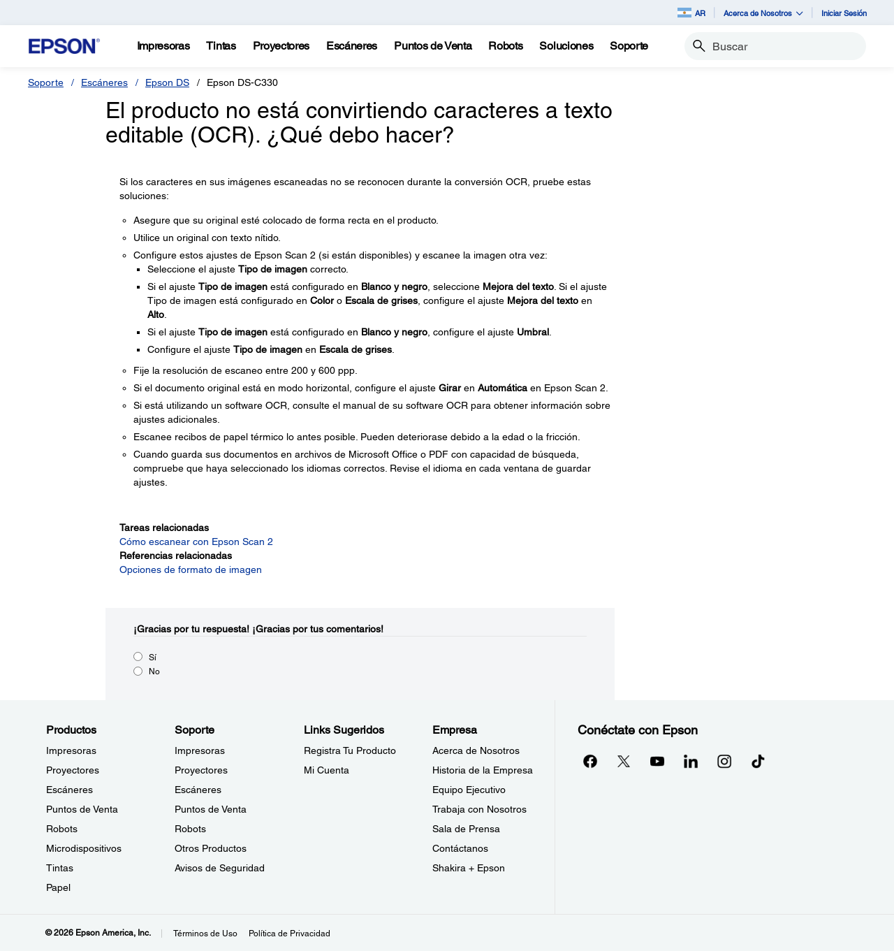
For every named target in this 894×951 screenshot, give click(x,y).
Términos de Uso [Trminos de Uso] (205, 933)
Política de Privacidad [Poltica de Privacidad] (289, 933)
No (154, 671)
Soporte (46, 82)
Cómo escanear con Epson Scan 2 (196, 541)
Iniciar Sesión (844, 12)
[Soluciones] (566, 46)
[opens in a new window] (757, 761)
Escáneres (104, 82)
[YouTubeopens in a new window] (657, 761)
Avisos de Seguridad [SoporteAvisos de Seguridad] (220, 867)
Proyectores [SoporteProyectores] (201, 770)
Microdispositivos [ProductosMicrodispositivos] (84, 848)
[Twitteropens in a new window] (623, 761)
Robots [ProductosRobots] (62, 828)
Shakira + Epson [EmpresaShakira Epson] (468, 867)
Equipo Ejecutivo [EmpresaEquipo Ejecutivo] (469, 789)
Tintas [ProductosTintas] (59, 867)
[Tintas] (220, 46)
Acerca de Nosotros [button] (763, 12)
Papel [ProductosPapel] (58, 887)
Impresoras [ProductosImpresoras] (71, 750)
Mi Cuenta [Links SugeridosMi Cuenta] (326, 770)
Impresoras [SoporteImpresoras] (200, 750)
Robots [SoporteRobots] (190, 828)
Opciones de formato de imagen (190, 569)
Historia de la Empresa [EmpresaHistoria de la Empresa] (482, 770)
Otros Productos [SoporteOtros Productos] (211, 848)
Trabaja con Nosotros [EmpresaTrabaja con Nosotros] (479, 809)
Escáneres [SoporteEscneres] (198, 789)
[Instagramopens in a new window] (724, 761)
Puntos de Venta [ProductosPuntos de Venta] (82, 809)
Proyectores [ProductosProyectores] (72, 770)
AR (691, 12)
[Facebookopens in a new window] (590, 761)
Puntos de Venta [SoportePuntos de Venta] (211, 809)
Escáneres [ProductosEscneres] (69, 789)
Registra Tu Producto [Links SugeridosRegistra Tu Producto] (350, 750)
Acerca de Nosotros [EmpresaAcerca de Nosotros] (476, 750)
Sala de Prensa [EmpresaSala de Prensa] (466, 828)
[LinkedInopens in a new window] (690, 761)
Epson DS (167, 82)
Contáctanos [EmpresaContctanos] (460, 848)
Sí (152, 657)
